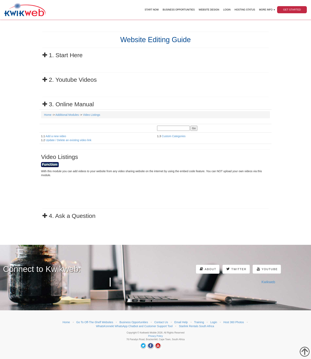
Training (199, 322)
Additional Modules (67, 114)
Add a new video (56, 136)
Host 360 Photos (233, 322)
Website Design (209, 9)
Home (47, 114)
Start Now (152, 9)
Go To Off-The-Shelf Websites (94, 322)
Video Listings (91, 114)
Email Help (181, 322)
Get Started (292, 9)
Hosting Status (245, 9)
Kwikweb (268, 282)
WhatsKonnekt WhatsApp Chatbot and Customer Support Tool (134, 326)
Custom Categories (173, 136)
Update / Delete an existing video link (68, 140)
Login (226, 9)
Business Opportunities (179, 9)
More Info (267, 9)
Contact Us (161, 322)
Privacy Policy (155, 336)
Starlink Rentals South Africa (196, 326)
